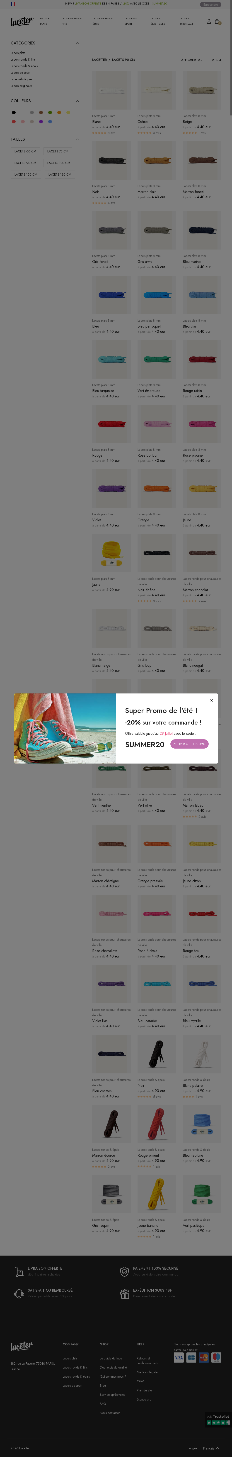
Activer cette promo (189, 744)
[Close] (211, 700)
